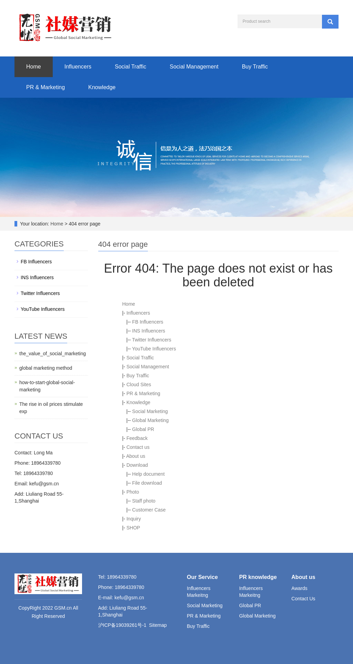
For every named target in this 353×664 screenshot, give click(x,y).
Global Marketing (150, 420)
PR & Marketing (45, 87)
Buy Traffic (255, 67)
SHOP (133, 527)
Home (33, 67)
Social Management (194, 67)
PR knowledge (258, 577)
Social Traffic (130, 67)
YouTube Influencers (154, 348)
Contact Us (303, 598)
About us (135, 456)
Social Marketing (150, 411)
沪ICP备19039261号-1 (122, 625)
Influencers (77, 67)
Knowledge (101, 87)
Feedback (137, 438)
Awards (299, 588)
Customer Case (148, 510)
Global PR (143, 429)
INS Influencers (148, 331)
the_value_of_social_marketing (52, 353)
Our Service (202, 577)
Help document (148, 474)
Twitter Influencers (151, 339)
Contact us (138, 447)
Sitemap (158, 625)
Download (137, 465)
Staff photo (143, 501)
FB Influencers (147, 322)
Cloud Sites (139, 384)
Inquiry (134, 518)
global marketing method (45, 368)
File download (147, 483)
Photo (133, 492)
